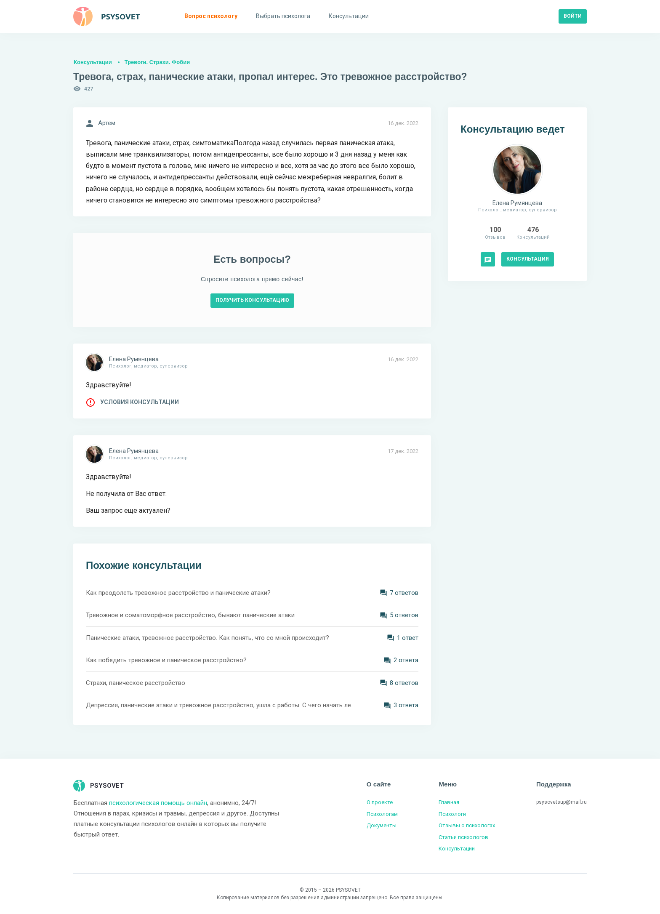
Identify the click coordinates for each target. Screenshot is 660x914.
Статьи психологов (463, 837)
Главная (449, 802)
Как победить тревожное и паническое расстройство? (166, 660)
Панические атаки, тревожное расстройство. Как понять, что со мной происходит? (207, 638)
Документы (382, 825)
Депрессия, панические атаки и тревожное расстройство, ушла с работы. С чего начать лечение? (220, 705)
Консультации (93, 62)
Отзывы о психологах (467, 825)
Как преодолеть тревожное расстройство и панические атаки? (178, 593)
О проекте (380, 802)
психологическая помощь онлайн (158, 803)
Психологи (452, 814)
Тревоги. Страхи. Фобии (157, 62)
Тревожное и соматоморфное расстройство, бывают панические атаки (190, 615)
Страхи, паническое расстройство (135, 683)
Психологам (382, 814)
